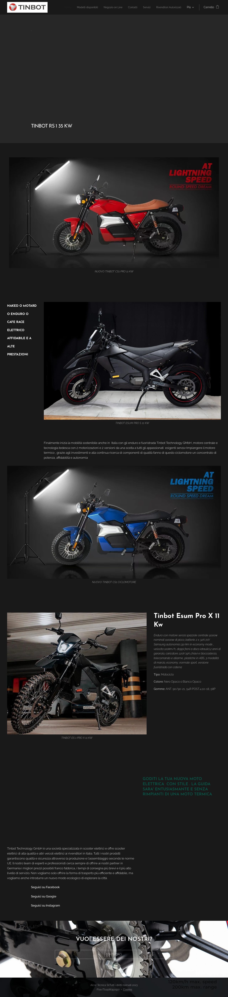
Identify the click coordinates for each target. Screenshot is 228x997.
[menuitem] (92, 7)
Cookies (127, 989)
